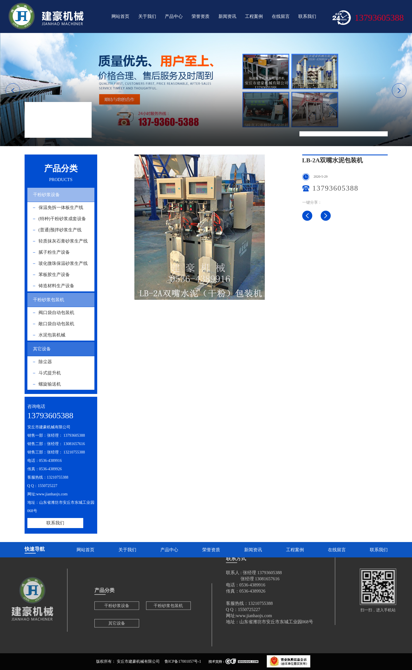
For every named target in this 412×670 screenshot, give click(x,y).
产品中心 (174, 16)
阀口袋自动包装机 (56, 312)
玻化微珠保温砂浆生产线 (63, 263)
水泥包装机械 (332, 134)
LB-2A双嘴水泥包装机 (368, 134)
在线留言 (281, 16)
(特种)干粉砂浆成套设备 (62, 218)
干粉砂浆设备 (46, 194)
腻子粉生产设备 (54, 252)
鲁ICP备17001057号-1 (183, 661)
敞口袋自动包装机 (56, 323)
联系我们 (307, 16)
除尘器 (45, 361)
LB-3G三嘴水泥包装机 (307, 216)
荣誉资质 (200, 16)
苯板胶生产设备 (54, 274)
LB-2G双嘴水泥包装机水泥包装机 (326, 216)
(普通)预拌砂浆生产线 (60, 229)
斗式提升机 (50, 372)
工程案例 (254, 16)
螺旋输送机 (50, 384)
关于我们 (147, 16)
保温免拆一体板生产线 (61, 207)
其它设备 (42, 348)
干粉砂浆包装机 (48, 299)
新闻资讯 (227, 16)
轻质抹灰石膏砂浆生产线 (63, 241)
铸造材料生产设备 (56, 285)
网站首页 (120, 16)
